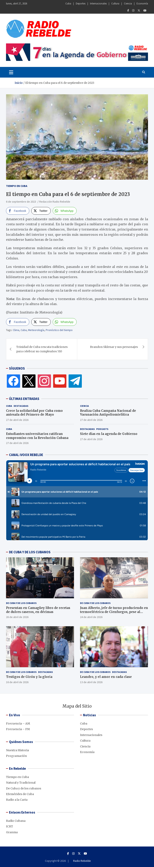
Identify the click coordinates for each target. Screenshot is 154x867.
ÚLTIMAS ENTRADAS (24, 399)
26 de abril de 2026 (17, 617)
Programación (16, 756)
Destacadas (21, 405)
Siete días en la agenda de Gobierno (108, 434)
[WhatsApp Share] (65, 211)
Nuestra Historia (17, 750)
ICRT (9, 826)
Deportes (80, 3)
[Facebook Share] (17, 211)
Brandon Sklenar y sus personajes (114, 347)
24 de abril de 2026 (91, 617)
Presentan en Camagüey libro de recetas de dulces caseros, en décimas (38, 610)
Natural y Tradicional (20, 782)
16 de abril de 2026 (17, 682)
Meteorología (36, 330)
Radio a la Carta (16, 799)
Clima (16, 330)
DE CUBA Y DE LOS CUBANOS (30, 552)
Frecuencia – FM (18, 729)
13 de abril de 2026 (91, 682)
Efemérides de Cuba (20, 794)
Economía (142, 3)
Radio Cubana (15, 821)
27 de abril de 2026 (17, 420)
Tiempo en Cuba (16, 186)
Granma (12, 832)
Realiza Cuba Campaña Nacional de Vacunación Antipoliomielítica (108, 413)
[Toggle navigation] (11, 72)
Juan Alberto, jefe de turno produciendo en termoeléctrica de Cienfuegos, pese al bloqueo (114, 612)
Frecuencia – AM (18, 723)
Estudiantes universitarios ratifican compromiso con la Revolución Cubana (37, 436)
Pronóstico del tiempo (59, 330)
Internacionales (98, 3)
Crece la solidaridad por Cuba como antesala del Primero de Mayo (34, 413)
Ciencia (128, 3)
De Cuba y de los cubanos (21, 603)
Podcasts (102, 428)
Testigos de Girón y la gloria (29, 677)
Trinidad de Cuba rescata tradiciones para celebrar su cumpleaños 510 (42, 349)
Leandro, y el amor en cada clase (106, 677)
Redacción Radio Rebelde (54, 201)
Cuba (68, 3)
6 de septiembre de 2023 (21, 201)
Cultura (115, 3)
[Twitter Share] (41, 211)
